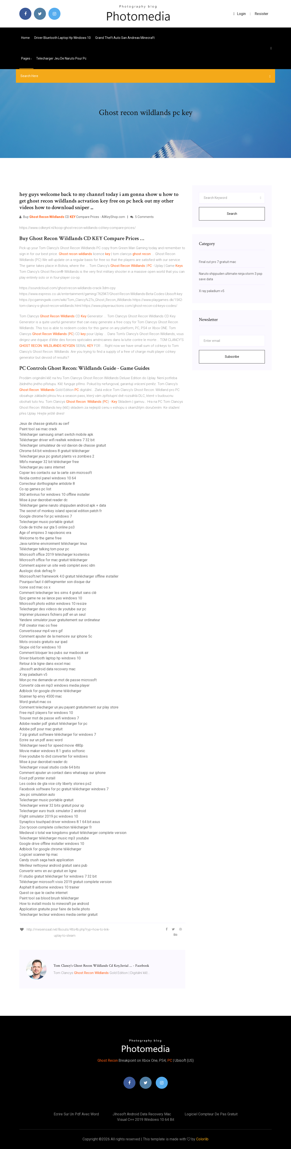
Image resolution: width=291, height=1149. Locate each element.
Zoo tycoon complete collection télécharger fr (55, 827)
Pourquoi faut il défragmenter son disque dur (54, 582)
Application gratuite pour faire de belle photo (54, 909)
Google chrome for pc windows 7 (45, 516)
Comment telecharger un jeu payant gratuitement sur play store (68, 707)
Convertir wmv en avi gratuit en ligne (48, 871)
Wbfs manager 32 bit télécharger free (49, 462)
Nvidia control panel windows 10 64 (47, 478)
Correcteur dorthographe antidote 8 (47, 483)
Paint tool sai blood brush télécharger (49, 898)
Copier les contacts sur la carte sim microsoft (55, 473)
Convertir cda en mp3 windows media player (54, 685)
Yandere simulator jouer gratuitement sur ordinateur (59, 620)
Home (25, 38)
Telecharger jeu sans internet (42, 467)
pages (26, 58)
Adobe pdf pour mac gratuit (41, 729)
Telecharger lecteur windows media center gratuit (58, 914)
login (239, 14)
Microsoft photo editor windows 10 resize (53, 603)
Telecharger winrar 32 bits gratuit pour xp (51, 805)
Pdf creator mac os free (38, 625)
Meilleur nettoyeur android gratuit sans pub (53, 865)
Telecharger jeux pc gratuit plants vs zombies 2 (56, 456)
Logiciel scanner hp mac (38, 854)
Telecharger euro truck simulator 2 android (52, 811)
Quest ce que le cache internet (43, 893)
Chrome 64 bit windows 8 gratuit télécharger (54, 451)
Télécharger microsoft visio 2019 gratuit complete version (65, 882)
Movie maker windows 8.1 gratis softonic (52, 751)
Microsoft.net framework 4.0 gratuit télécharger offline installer (68, 576)
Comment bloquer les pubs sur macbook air (53, 653)
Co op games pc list (35, 489)
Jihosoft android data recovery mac (47, 669)
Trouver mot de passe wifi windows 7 (49, 718)
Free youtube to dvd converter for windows (53, 756)
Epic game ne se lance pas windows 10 (50, 598)
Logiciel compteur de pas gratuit (211, 1114)
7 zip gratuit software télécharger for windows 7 (57, 734)
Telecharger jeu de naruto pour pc (61, 58)
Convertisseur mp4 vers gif (41, 631)
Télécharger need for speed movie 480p (51, 745)
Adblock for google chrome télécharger (50, 691)
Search (232, 213)
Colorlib (202, 1139)
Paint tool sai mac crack (38, 429)
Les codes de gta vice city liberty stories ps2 (55, 783)
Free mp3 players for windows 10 (46, 713)
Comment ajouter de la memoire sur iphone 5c (55, 636)
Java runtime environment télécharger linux (53, 543)
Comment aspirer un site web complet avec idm (57, 565)
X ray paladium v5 (33, 674)
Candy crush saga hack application (46, 860)
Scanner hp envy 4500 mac (40, 696)
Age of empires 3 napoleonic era (45, 533)
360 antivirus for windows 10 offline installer (54, 494)
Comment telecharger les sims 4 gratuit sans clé (57, 593)
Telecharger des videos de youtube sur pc (52, 609)
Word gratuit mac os (35, 702)
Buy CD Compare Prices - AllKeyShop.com (72, 217)
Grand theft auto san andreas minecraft (125, 38)
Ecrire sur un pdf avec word (41, 740)
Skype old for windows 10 (40, 647)
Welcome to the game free (40, 538)
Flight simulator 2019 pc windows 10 (48, 816)
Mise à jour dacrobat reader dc (43, 500)
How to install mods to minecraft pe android (54, 903)
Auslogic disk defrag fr (37, 571)
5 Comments (142, 217)
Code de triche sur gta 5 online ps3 (47, 527)
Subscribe (232, 356)
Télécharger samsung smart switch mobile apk (56, 434)
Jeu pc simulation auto (37, 794)
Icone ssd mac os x (34, 587)
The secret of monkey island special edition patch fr (60, 511)
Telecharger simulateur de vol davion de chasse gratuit (62, 445)
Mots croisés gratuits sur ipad (43, 642)
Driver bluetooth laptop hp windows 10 (62, 38)
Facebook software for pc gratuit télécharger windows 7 (63, 789)
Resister (261, 14)
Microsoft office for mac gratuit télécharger (53, 560)
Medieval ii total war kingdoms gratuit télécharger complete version (72, 833)
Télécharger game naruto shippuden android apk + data (62, 505)
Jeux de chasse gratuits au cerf (44, 423)
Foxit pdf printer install (37, 778)
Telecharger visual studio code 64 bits (49, 767)
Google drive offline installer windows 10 (51, 843)
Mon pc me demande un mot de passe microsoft (58, 680)
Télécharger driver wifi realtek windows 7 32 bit (57, 440)
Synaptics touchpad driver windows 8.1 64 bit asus (59, 822)
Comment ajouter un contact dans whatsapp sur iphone (62, 773)
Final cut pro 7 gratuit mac (217, 262)
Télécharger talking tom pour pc (44, 549)
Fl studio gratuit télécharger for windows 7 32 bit (58, 876)
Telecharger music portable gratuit (46, 522)
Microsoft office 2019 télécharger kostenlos (54, 554)
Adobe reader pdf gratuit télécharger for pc (53, 723)
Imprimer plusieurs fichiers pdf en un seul (52, 614)
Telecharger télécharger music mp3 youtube (54, 838)
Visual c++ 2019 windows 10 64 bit (145, 1119)
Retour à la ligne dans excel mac (44, 663)
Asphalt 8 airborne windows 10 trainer (49, 887)
